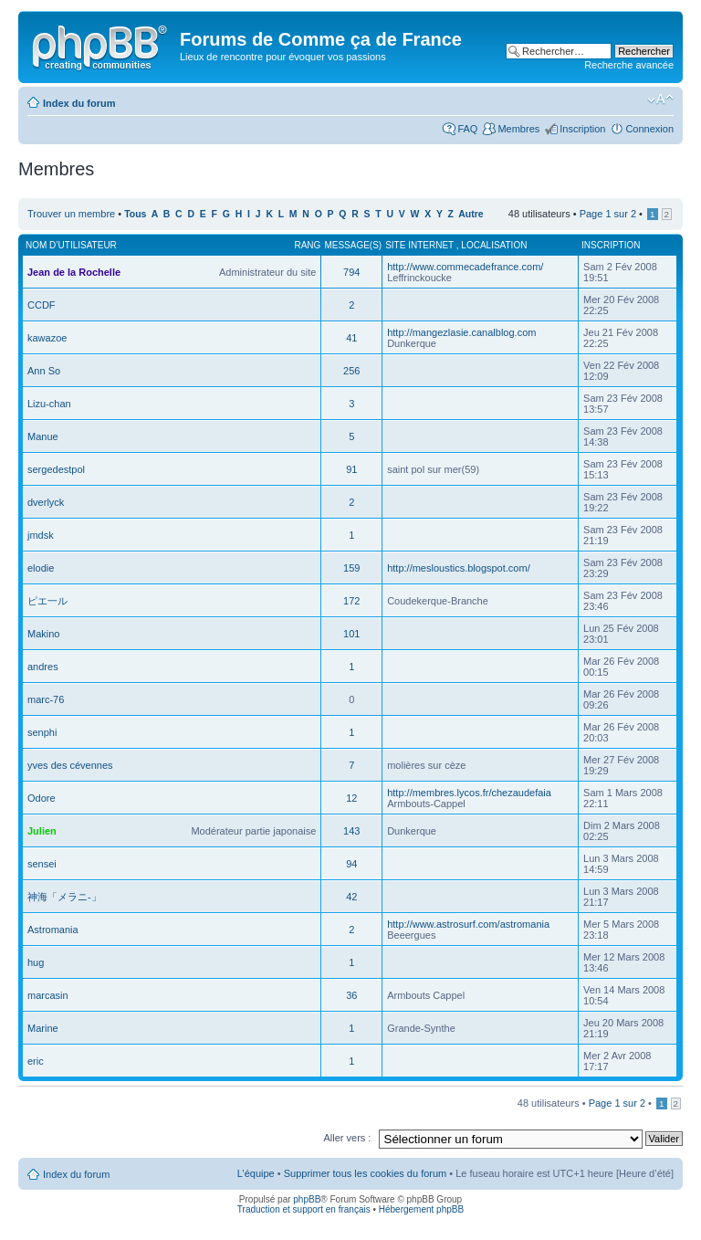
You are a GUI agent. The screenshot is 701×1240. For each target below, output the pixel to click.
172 (351, 600)
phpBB (306, 1199)
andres (42, 666)
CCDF (41, 304)
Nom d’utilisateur (71, 245)
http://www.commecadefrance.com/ (465, 266)
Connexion (649, 128)
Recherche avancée (629, 64)
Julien (42, 830)
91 (351, 469)
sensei (42, 863)
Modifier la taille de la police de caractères (660, 99)
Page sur (608, 213)
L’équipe (256, 1173)
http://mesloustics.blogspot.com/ (458, 567)
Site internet (420, 245)
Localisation (494, 245)
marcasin (47, 995)
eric (35, 1061)
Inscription (582, 128)
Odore (41, 798)
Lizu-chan (49, 403)
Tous (135, 214)
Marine (42, 1028)
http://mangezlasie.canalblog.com (461, 332)
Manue (42, 436)
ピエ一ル (47, 600)
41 (351, 337)
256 (351, 370)
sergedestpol (56, 469)
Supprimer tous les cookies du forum (365, 1173)
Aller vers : (347, 1137)
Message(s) (353, 245)
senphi (42, 732)
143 (351, 830)
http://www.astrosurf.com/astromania (468, 924)
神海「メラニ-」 (64, 896)
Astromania (52, 929)
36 (351, 995)
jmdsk (40, 535)
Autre (470, 214)
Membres (518, 128)
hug (35, 962)
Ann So (43, 370)
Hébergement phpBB (421, 1209)
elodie (40, 567)
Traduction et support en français (304, 1209)
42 (351, 896)
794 (351, 272)
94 (351, 863)
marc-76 (45, 699)
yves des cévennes (70, 765)
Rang (307, 245)
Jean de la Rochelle (73, 272)
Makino (43, 633)
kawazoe (47, 337)
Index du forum (79, 103)
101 (351, 633)
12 (351, 798)
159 (351, 567)
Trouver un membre (72, 213)
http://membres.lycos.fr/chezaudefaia (469, 792)
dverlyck (45, 502)
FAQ (467, 128)
